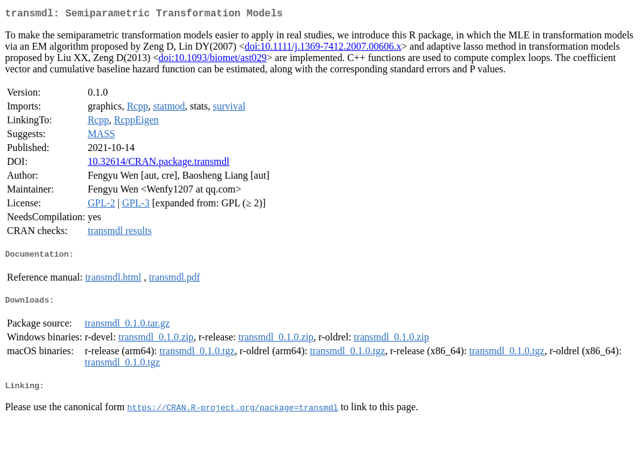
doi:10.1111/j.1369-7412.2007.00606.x (323, 48)
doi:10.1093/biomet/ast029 (212, 60)
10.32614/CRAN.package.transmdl (158, 164)
